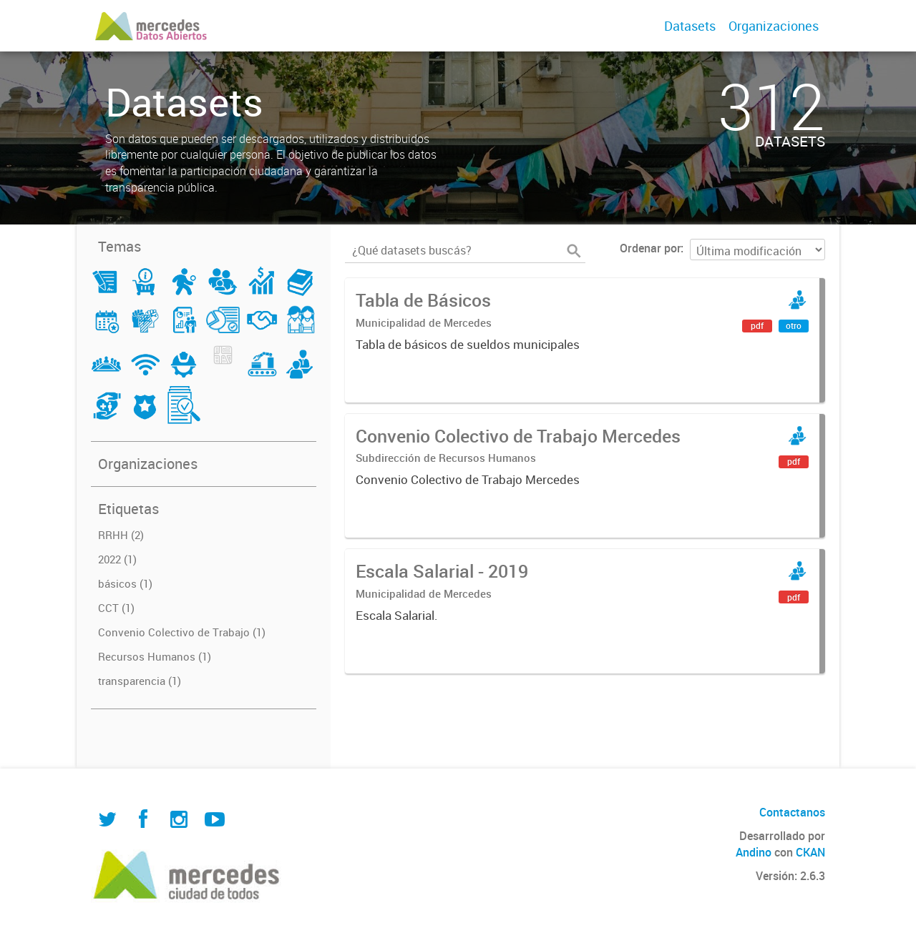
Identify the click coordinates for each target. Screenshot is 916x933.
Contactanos (792, 812)
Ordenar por (650, 248)
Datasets (690, 25)
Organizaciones (774, 25)
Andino (753, 852)
